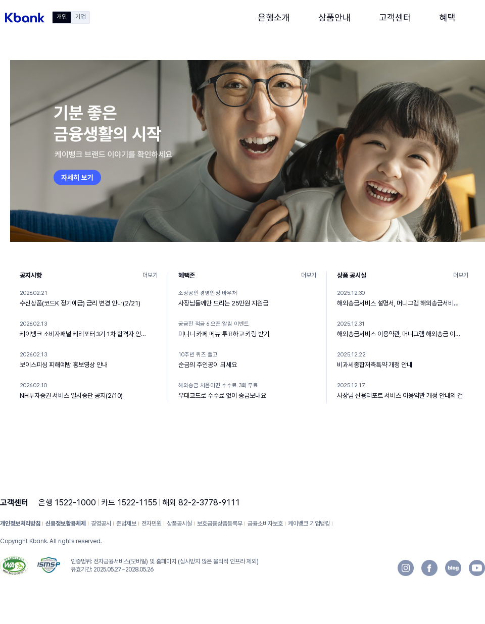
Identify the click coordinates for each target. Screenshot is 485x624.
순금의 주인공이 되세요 (207, 365)
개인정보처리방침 (20, 523)
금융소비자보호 (265, 523)
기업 (80, 16)
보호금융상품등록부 (220, 523)
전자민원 (151, 523)
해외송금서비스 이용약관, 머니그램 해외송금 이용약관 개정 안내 (400, 334)
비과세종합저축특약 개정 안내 (374, 365)
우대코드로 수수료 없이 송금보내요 (222, 395)
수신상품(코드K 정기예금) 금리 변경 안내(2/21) (80, 303)
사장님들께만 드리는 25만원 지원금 (223, 303)
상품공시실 (179, 523)
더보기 (150, 275)
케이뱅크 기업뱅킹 (309, 523)
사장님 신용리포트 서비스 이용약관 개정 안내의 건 (400, 395)
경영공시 (101, 523)
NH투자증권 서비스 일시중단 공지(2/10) (71, 395)
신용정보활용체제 (65, 523)
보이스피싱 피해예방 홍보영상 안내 (64, 365)
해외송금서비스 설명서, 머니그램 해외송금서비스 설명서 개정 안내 (400, 303)
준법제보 (126, 523)
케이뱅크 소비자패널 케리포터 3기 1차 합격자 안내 (83, 334)
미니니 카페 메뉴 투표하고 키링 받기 (223, 334)
